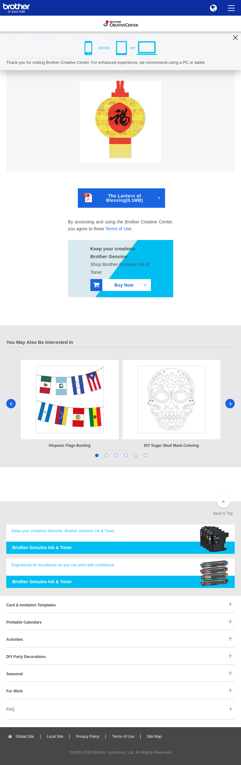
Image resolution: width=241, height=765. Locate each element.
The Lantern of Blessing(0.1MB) (113, 198)
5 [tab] (135, 455)
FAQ (10, 709)
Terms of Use (118, 228)
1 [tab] (96, 455)
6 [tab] (145, 455)
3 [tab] (115, 455)
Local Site (55, 736)
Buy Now (113, 285)
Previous (11, 403)
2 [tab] (106, 455)
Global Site (25, 736)
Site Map (154, 736)
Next (230, 403)
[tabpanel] (69, 404)
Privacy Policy (87, 736)
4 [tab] (125, 455)
